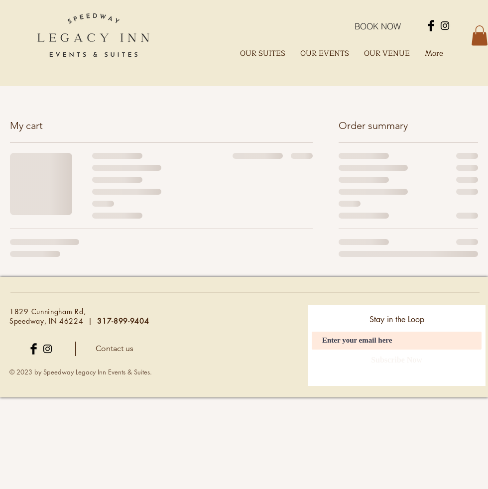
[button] (479, 35)
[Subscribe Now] (397, 360)
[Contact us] (114, 349)
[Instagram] (445, 25)
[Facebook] (431, 25)
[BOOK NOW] (377, 25)
